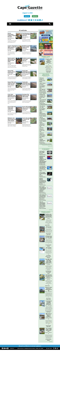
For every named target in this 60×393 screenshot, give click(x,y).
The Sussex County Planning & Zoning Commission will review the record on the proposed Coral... (27, 89)
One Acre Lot (48, 226)
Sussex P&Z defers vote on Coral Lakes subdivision (26, 108)
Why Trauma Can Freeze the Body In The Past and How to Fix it (42, 196)
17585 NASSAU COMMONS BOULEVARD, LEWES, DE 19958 (30, 348)
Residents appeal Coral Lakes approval (26, 59)
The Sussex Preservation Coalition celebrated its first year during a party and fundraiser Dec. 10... (12, 41)
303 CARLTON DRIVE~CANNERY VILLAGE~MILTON (42, 90)
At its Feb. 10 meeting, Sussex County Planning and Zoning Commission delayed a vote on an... (26, 112)
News (50, 145)
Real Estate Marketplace (46, 75)
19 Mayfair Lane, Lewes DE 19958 (48, 237)
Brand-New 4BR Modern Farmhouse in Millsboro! (49, 61)
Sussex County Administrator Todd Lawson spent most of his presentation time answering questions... (12, 53)
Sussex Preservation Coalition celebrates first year (12, 35)
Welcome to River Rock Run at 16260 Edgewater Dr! (48, 289)
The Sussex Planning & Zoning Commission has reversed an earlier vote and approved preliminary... (12, 77)
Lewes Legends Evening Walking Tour (42, 173)
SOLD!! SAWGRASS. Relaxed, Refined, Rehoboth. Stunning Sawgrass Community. (42, 123)
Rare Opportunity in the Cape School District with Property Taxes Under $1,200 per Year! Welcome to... (48, 295)
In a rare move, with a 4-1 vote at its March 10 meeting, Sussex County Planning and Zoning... (12, 113)
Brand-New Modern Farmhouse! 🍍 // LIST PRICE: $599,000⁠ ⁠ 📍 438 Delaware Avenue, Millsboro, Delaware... (48, 67)
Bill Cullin (48, 285)
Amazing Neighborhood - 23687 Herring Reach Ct (42, 140)
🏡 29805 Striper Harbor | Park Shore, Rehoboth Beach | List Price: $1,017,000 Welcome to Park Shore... (48, 268)
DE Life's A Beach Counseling (42, 192)
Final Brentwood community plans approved (26, 34)
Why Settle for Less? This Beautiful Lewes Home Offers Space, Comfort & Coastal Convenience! (42, 107)
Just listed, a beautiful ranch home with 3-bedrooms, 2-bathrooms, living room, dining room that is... (48, 222)
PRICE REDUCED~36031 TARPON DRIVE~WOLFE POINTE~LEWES (42, 113)
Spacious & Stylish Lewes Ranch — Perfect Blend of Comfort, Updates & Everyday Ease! (42, 133)
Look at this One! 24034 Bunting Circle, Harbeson (42, 100)
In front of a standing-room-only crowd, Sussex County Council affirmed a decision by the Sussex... (12, 66)
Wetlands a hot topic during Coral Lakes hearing (12, 119)
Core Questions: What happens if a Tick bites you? (42, 167)
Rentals (49, 146)
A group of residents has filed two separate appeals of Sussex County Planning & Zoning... (26, 65)
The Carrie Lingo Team (48, 234)
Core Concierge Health (42, 170)
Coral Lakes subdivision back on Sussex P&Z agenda (27, 72)
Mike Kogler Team (42, 98)
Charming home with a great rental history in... (48, 276)
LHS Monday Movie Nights (42, 152)
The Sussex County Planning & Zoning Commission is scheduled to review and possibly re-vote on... (27, 77)
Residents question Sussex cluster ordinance (26, 47)
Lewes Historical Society (42, 154)
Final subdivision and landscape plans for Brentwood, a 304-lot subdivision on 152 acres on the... (26, 40)
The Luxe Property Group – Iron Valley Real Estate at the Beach (45, 103)
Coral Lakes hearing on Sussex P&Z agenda (26, 119)
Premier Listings (45, 212)
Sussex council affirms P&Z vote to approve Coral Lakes (12, 60)
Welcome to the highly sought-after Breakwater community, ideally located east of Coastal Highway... (48, 308)
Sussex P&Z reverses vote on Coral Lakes (11, 72)
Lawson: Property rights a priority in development (12, 47)
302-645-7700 (49, 348)
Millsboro (46, 63)
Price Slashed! (48, 247)
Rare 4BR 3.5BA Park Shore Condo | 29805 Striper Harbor (49, 261)
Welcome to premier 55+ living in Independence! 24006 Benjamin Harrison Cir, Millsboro (42, 79)
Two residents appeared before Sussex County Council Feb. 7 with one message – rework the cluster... (26, 53)
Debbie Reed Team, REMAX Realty (48, 272)
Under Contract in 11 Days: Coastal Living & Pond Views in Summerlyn (42, 84)
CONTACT (12, 348)
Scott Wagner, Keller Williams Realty (42, 86)
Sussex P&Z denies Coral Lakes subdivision (12, 108)
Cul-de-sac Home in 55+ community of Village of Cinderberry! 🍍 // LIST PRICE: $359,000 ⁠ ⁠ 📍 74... (49, 322)
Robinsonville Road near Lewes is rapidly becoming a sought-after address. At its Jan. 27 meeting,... (12, 125)
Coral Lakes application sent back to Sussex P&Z (12, 95)
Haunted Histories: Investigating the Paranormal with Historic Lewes (42, 180)
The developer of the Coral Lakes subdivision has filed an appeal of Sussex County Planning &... (26, 101)
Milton (46, 291)
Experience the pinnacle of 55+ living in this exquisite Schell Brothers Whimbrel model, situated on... (48, 336)
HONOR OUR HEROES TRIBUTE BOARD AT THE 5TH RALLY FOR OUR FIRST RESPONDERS (42, 159)
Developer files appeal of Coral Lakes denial (25, 95)
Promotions (44, 145)
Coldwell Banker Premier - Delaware (42, 93)
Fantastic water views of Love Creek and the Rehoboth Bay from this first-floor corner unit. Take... (49, 252)
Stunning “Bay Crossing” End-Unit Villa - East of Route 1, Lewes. (42, 95)
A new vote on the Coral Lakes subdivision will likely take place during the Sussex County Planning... (12, 89)
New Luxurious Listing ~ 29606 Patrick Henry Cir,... (49, 330)
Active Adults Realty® (42, 81)
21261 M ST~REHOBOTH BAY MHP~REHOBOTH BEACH (42, 118)
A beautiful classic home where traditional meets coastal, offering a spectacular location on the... (49, 282)
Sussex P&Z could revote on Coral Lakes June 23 (12, 83)
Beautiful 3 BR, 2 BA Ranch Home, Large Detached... (48, 215)
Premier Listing (46, 56)
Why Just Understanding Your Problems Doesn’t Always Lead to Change (42, 204)
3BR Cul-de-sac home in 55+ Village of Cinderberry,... (49, 315)
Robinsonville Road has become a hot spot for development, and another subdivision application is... (26, 125)
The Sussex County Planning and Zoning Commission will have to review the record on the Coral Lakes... (12, 102)
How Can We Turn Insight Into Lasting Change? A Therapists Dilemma (42, 188)
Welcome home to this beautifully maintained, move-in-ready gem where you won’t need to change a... (48, 241)
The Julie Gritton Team (48, 299)
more (50, 209)
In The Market (46, 149)
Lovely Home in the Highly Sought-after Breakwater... (49, 303)
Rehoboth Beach (47, 217)
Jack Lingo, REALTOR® (48, 71)
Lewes (46, 238)
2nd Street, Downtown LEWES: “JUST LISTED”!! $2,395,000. (42, 128)
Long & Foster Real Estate (49, 311)
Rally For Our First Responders (42, 164)
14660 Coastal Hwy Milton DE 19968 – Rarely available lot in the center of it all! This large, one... (48, 231)
